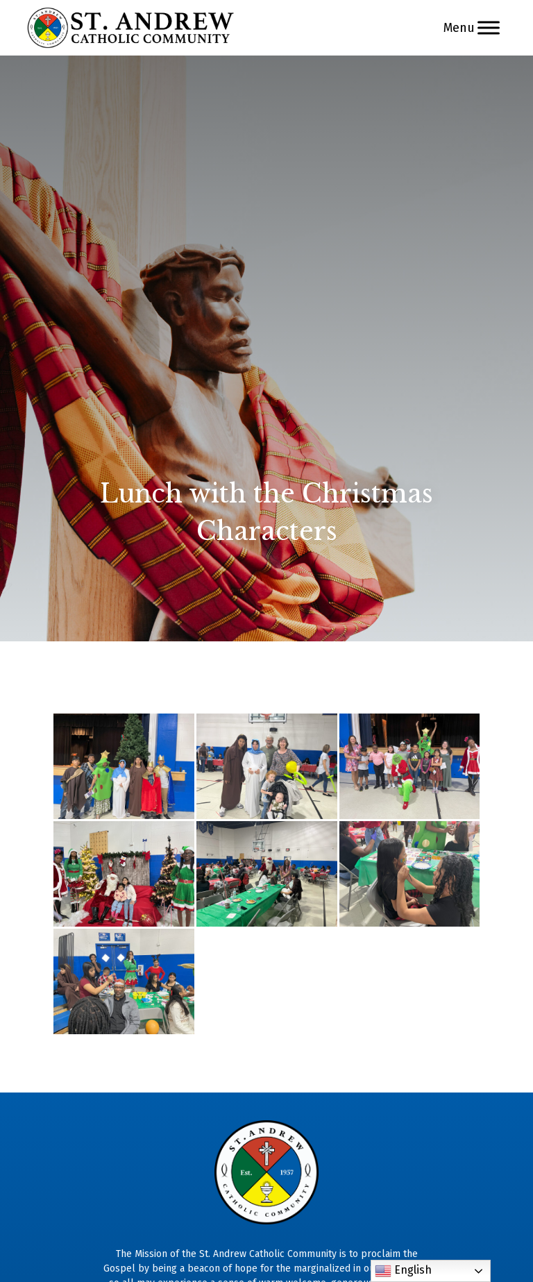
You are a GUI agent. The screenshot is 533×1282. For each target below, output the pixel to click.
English (403, 1271)
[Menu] (488, 27)
